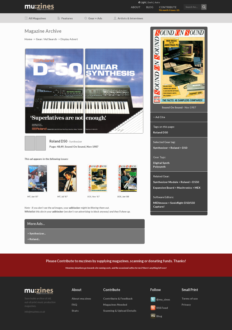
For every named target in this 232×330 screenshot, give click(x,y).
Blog (156, 316)
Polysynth (159, 166)
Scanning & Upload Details (119, 310)
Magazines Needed (115, 304)
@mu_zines (160, 300)
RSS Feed (159, 308)
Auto (157, 2)
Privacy (186, 304)
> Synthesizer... (36, 233)
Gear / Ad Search (46, 39)
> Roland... (33, 239)
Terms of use (190, 298)
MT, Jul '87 (62, 196)
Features (65, 18)
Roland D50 (160, 132)
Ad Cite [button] (160, 117)
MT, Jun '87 (32, 196)
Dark (150, 2)
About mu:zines (81, 298)
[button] (195, 6)
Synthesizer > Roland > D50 (170, 147)
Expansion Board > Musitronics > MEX (177, 187)
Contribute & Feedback (118, 298)
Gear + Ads (93, 18)
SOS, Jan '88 (123, 196)
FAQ (74, 304)
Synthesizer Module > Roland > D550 (176, 182)
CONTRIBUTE (168, 7)
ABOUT (136, 7)
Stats (75, 310)
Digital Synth (161, 162)
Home (28, 39)
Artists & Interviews (128, 18)
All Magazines (35, 18)
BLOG (149, 7)
